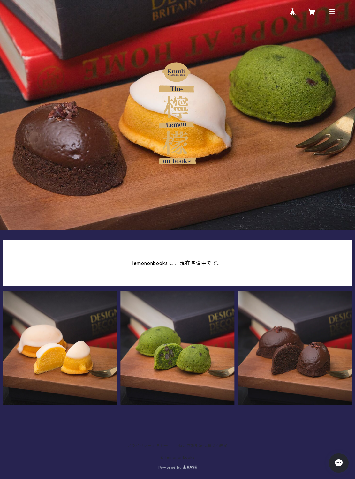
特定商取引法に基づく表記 (203, 445)
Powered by (177, 467)
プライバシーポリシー (147, 445)
